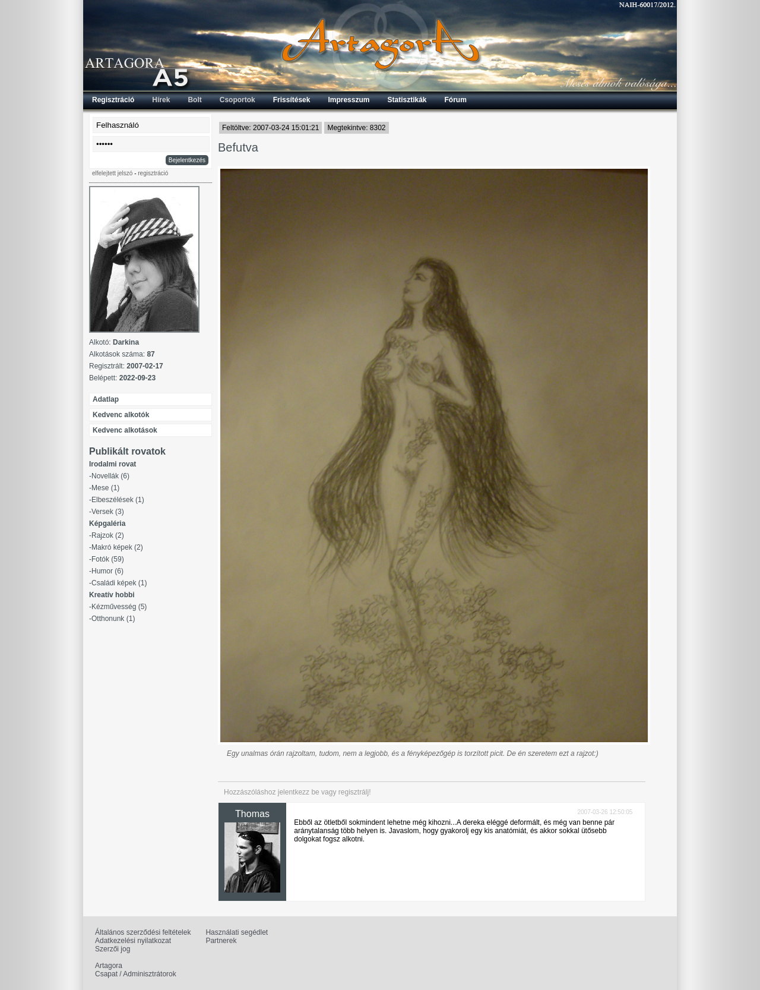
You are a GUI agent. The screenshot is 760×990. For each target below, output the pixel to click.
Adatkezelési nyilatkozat (133, 941)
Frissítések (292, 100)
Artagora (108, 965)
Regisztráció (113, 100)
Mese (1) (105, 488)
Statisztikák (406, 100)
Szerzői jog (112, 949)
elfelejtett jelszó (112, 173)
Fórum (456, 100)
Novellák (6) (110, 476)
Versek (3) (107, 511)
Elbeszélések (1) (117, 500)
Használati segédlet (236, 932)
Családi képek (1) (119, 583)
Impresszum (348, 100)
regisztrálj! (354, 792)
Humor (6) (107, 571)
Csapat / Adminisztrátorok (135, 974)
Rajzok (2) (107, 535)
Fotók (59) (107, 559)
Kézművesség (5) (119, 607)
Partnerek (220, 941)
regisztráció (153, 173)
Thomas (252, 814)
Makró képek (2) (117, 547)
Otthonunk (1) (113, 618)
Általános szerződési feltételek (143, 932)
